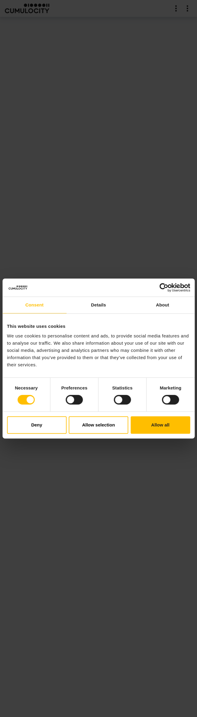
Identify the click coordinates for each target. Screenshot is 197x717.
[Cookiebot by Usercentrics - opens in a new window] (163, 287)
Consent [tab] (34, 304)
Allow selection (98, 424)
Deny (36, 424)
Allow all (160, 424)
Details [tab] (98, 304)
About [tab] (162, 304)
